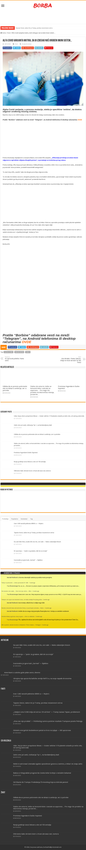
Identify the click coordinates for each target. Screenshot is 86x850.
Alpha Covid (9, 352)
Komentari (24, 519)
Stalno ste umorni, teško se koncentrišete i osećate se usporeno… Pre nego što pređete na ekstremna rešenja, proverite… (42, 390)
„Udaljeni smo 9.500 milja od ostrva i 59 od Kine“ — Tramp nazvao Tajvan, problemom (46, 712)
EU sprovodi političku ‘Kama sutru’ (16, 358)
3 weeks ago (38, 616)
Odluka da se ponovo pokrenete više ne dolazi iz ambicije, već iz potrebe (15, 388)
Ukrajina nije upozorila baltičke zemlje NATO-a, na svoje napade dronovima (42, 679)
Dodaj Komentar (26, 44)
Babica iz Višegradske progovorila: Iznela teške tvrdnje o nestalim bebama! (42, 773)
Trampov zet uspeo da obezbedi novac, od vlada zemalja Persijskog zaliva (22, 599)
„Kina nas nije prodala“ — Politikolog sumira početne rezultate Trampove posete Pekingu (48, 721)
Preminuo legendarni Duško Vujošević (26, 452)
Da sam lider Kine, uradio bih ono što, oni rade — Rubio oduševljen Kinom (37, 542)
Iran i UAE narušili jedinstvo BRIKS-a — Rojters (28, 523)
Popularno (14, 519)
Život (8, 33)
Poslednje (5, 519)
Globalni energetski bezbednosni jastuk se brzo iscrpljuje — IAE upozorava (42, 730)
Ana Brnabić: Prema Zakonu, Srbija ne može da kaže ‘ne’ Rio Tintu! (69, 359)
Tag (31, 519)
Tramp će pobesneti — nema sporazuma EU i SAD (15, 582)
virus (28, 352)
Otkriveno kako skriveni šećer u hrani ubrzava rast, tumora (32, 471)
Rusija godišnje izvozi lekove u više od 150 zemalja (30, 462)
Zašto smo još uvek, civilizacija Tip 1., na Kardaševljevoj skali (33, 425)
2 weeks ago (35, 591)
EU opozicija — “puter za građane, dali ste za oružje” (30, 551)
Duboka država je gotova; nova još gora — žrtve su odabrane (18, 616)
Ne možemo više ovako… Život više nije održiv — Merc (16, 591)
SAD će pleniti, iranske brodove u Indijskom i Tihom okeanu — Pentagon (21, 625)
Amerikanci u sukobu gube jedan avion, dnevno (22, 673)
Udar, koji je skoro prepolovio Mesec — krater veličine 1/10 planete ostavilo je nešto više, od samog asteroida (49, 416)
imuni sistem (19, 352)
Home (3, 33)
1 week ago (32, 582)
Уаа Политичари (12, 586)
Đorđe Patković (12, 577)
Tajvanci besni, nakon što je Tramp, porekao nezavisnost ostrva (34, 28)
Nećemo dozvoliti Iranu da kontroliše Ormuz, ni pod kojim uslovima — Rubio (23, 608)
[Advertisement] (43, 17)
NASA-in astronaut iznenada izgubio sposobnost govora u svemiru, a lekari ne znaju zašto (47, 764)
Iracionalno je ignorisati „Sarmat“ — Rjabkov (28, 560)
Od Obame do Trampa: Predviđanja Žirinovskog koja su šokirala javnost (40, 782)
